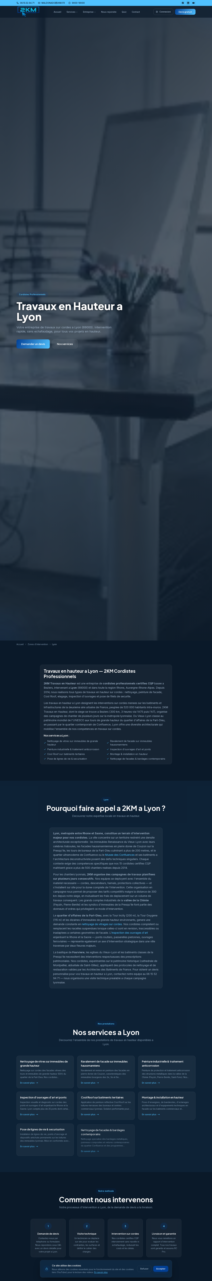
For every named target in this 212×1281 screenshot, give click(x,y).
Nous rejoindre (108, 12)
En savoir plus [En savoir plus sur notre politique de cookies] (101, 1272)
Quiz (124, 12)
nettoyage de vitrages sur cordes (102, 927)
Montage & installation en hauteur (129, 754)
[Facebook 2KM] (183, 3)
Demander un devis (33, 344)
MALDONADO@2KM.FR (51, 3)
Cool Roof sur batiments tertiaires (66, 754)
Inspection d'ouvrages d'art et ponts (130, 750)
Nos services (65, 344)
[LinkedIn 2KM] (188, 3)
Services (72, 12)
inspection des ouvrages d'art (130, 935)
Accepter (160, 1268)
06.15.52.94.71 (25, 3)
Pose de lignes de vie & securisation (67, 759)
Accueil (57, 12)
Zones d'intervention (38, 644)
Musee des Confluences (120, 857)
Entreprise (89, 12)
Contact (136, 12)
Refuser (144, 1268)
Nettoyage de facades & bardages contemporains (137, 759)
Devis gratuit (185, 11)
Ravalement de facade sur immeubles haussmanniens (131, 743)
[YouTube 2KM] (193, 3)
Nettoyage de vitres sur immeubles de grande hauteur (72, 743)
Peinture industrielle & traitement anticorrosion (73, 750)
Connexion (163, 11)
